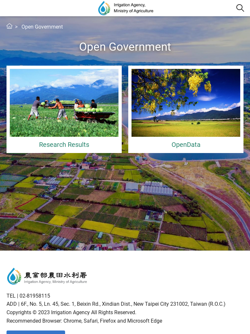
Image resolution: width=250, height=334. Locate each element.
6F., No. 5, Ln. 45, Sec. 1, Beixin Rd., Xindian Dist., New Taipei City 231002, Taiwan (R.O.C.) (123, 304)
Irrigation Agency (126, 8)
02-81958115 (35, 296)
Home (9, 26)
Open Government (42, 27)
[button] (240, 8)
